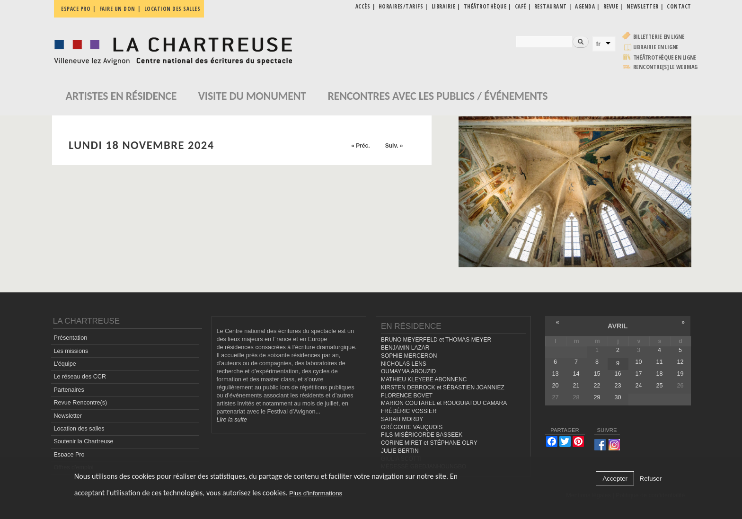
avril (617, 326)
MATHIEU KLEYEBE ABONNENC (424, 379)
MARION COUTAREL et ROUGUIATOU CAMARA (444, 403)
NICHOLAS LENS (403, 364)
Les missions (70, 351)
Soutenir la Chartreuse (83, 441)
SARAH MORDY (402, 419)
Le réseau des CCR (79, 376)
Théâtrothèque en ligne (665, 57)
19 (680, 373)
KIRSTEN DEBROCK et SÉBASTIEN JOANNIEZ (442, 387)
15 (596, 373)
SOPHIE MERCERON (409, 355)
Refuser (651, 478)
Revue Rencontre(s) (80, 402)
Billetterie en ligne (659, 37)
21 (576, 385)
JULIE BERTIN (400, 451)
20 (555, 385)
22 (596, 385)
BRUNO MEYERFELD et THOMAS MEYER (436, 339)
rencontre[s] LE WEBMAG (665, 67)
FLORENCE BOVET (407, 395)
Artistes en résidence (121, 96)
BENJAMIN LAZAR (405, 347)
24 (638, 385)
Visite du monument (252, 96)
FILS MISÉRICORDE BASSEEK (421, 434)
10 (638, 362)
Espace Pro (68, 454)
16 (617, 373)
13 (555, 373)
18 (659, 373)
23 (617, 385)
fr (598, 43)
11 (659, 362)
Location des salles (172, 8)
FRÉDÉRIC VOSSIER (409, 411)
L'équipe (64, 364)
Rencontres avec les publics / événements (437, 96)
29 (596, 397)
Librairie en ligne (656, 47)
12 (680, 362)
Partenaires (68, 390)
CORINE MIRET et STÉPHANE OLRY (429, 443)
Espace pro (75, 8)
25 (659, 385)
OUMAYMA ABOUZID (408, 371)
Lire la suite (232, 419)
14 (576, 373)
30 (617, 397)
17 (638, 373)
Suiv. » (394, 145)
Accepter (614, 478)
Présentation (70, 337)
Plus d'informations (315, 493)
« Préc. (360, 145)
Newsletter (67, 416)
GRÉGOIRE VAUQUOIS (411, 427)
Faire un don (117, 8)
